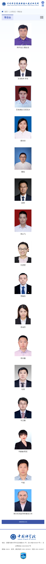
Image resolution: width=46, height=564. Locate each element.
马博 (23, 389)
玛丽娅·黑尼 (23, 451)
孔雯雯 (23, 265)
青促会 (19, 12)
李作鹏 (23, 358)
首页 (6, 12)
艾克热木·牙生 (23, 78)
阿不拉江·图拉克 (23, 47)
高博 (23, 203)
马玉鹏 (23, 420)
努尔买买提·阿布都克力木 (23, 514)
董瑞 (23, 172)
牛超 (23, 483)
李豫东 (23, 296)
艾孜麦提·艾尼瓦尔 (23, 110)
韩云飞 (23, 234)
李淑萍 (23, 327)
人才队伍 (12, 12)
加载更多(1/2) (23, 522)
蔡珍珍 (23, 141)
